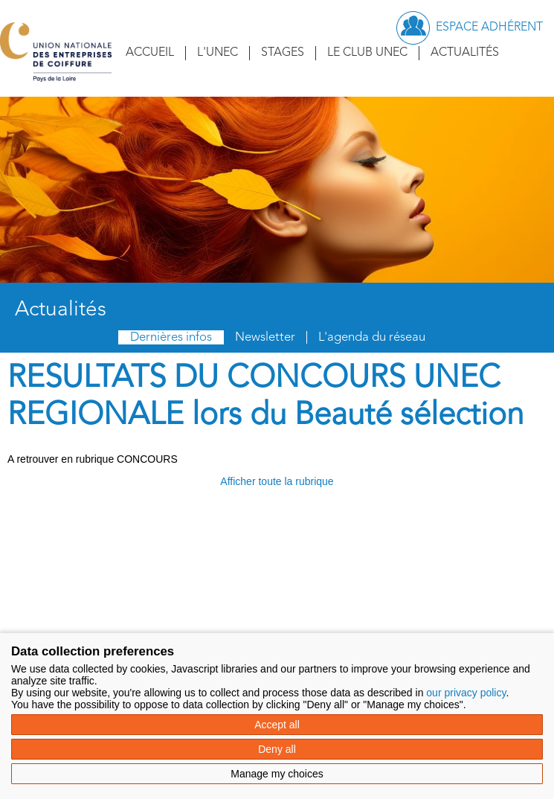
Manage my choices (277, 774)
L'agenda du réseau (371, 337)
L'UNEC (217, 53)
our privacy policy (466, 693)
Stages (282, 53)
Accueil (150, 53)
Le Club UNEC (367, 53)
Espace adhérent (489, 27)
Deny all (277, 749)
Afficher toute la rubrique (276, 481)
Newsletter (265, 337)
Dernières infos (171, 337)
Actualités (465, 53)
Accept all (277, 725)
